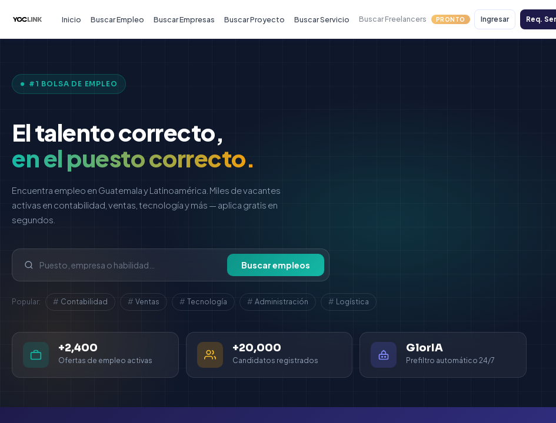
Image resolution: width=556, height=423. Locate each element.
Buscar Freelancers (414, 19)
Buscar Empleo (117, 19)
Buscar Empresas (184, 19)
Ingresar (495, 19)
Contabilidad (80, 301)
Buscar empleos (275, 265)
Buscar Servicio (321, 19)
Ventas (143, 301)
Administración (277, 301)
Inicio (71, 19)
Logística (348, 301)
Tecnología (203, 301)
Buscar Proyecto (254, 19)
